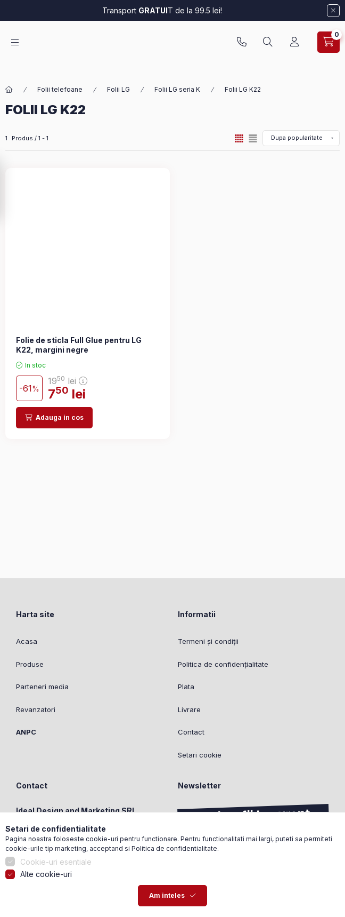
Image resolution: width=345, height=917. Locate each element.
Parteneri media (42, 686)
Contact (191, 732)
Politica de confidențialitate (223, 664)
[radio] (253, 138)
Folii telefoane (60, 89)
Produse (30, 664)
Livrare (189, 709)
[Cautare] (267, 47)
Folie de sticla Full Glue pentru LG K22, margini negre (79, 345)
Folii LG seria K (177, 89)
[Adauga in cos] (54, 417)
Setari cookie (199, 755)
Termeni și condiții (208, 641)
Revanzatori (35, 709)
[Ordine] (301, 138)
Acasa (26, 641)
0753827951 (242, 47)
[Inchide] (333, 10)
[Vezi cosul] (328, 47)
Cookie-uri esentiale (56, 897)
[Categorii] (14, 48)
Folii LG (118, 89)
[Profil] (294, 47)
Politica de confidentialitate (174, 884)
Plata (186, 686)
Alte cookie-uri (46, 910)
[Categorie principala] (9, 89)
